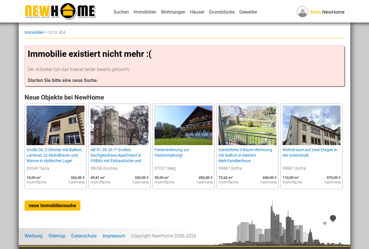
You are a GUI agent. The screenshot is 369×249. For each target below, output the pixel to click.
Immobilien (144, 12)
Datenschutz (84, 236)
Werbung (34, 236)
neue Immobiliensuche (52, 205)
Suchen (121, 12)
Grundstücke (222, 12)
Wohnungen (173, 12)
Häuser (197, 12)
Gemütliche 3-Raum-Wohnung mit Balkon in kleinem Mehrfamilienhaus (245, 155)
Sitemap (56, 236)
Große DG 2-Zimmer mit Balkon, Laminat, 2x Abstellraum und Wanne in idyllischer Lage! (54, 155)
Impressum (114, 236)
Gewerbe (248, 12)
